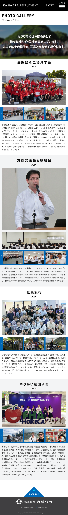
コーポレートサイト (43, 507)
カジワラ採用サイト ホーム (27, 507)
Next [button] (66, 112)
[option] (12, 114)
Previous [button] (1, 112)
